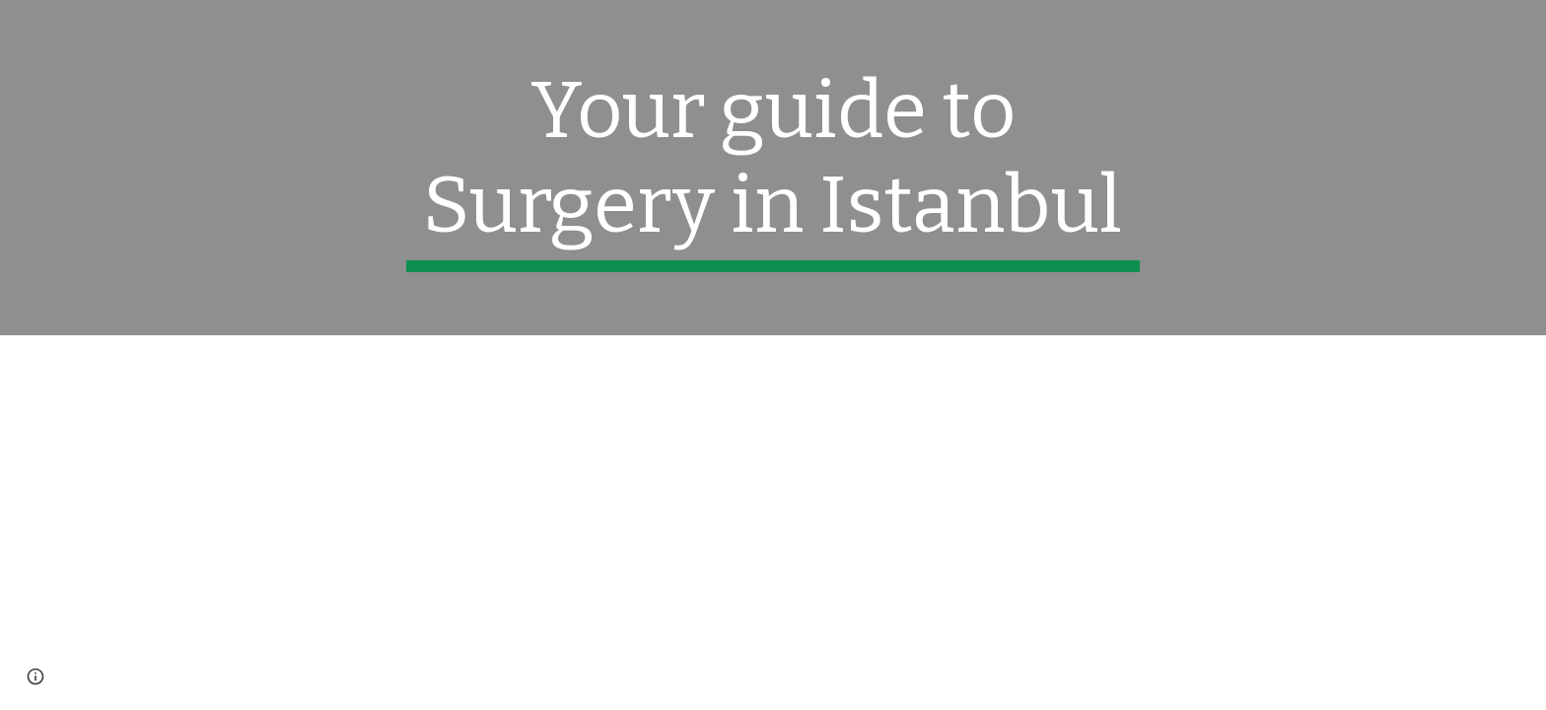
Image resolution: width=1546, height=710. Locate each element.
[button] (35, 676)
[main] (773, 167)
